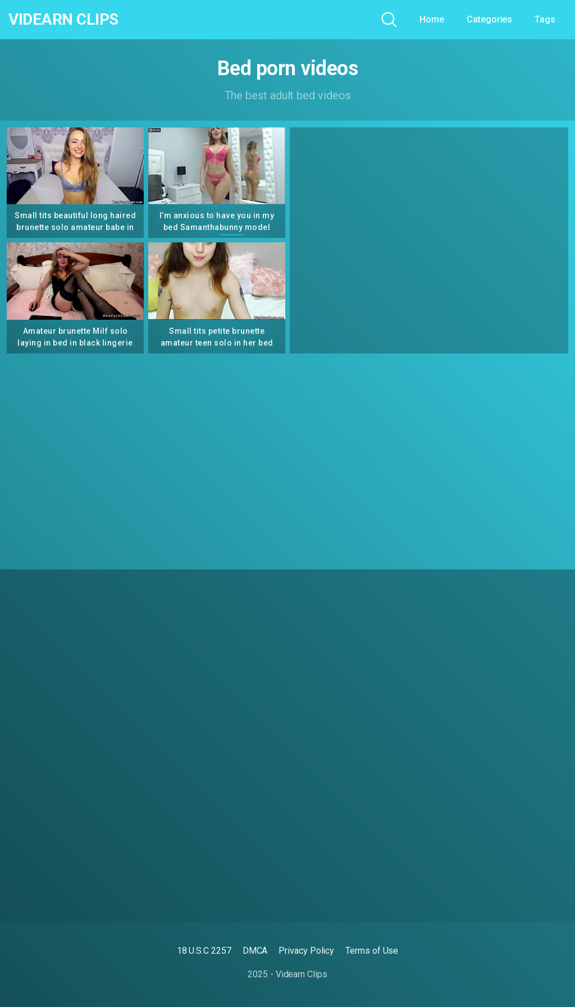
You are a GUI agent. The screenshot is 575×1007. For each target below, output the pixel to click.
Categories (489, 19)
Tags (545, 19)
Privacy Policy (306, 950)
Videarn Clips (63, 19)
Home (431, 19)
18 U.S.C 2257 (204, 950)
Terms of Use (371, 950)
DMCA (255, 950)
